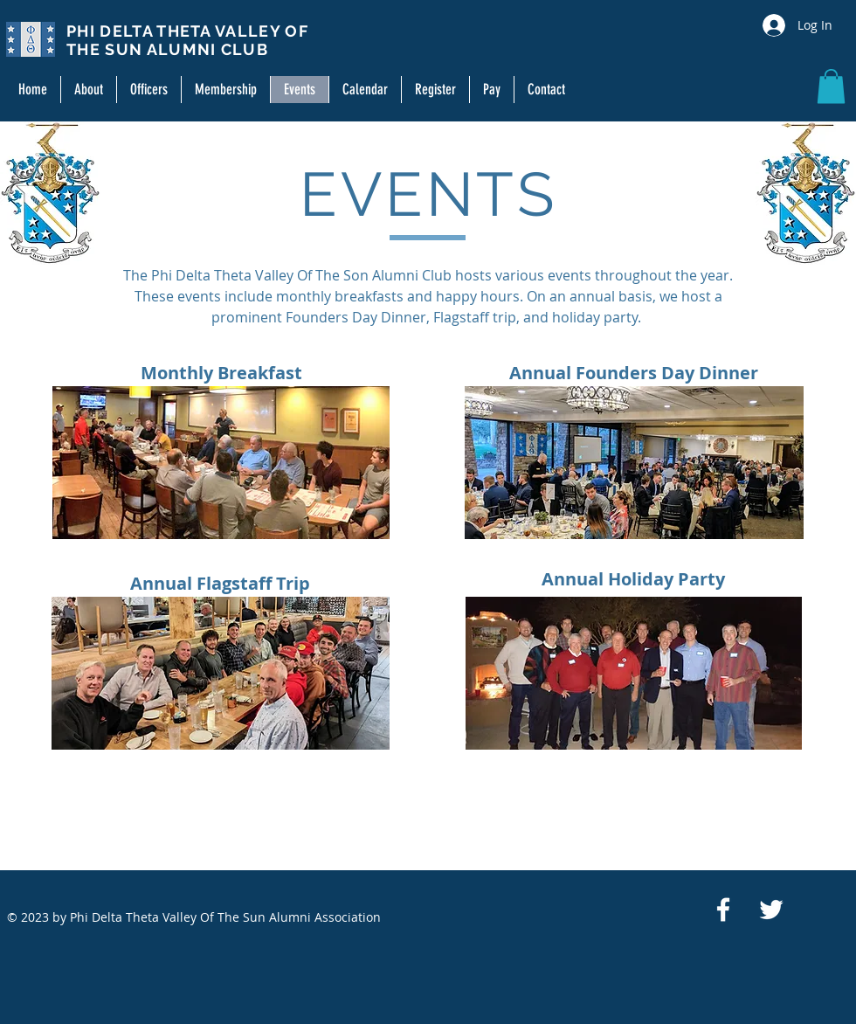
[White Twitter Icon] (771, 909)
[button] (831, 86)
